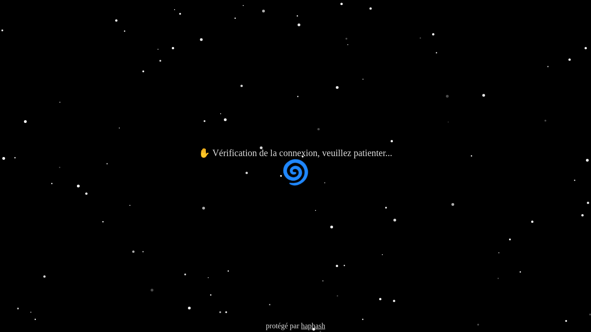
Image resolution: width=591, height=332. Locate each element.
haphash (313, 326)
